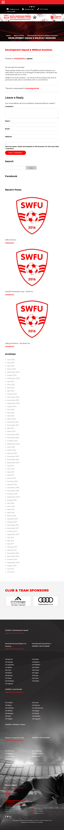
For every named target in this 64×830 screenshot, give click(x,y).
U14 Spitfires (36, 756)
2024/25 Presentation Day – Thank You (19, 292)
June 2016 (10, 572)
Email (7, 129)
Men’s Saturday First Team (14, 778)
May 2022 (10, 413)
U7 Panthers (36, 664)
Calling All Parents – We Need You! (17, 343)
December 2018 (13, 488)
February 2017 (12, 547)
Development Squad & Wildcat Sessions (42, 35)
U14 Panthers (9, 708)
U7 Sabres (8, 667)
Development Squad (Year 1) (41, 643)
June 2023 (11, 385)
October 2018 (12, 494)
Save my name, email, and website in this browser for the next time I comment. (32, 148)
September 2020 (13, 444)
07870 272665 (11, 11)
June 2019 (11, 469)
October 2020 (12, 441)
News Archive (19, 35)
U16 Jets (8, 716)
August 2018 (11, 500)
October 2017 (12, 531)
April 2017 (10, 544)
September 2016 (13, 562)
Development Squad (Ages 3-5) (15, 643)
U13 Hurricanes (37, 753)
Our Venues (35, 805)
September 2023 (13, 378)
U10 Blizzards (9, 751)
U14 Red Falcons (37, 708)
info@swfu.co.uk (13, 9)
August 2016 (11, 566)
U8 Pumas (35, 670)
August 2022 (11, 406)
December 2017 (13, 525)
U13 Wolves (36, 705)
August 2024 (12, 375)
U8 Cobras (35, 667)
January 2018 (12, 522)
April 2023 (10, 391)
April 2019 (10, 475)
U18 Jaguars (36, 719)
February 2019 (12, 481)
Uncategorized (32, 88)
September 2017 (13, 534)
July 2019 (10, 466)
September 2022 (13, 403)
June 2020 (11, 447)
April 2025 (10, 366)
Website (8, 137)
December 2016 (13, 553)
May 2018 (10, 509)
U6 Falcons (9, 659)
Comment (9, 106)
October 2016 (12, 559)
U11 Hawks (35, 681)
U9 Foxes (35, 675)
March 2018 (11, 516)
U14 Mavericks (10, 756)
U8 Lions (8, 670)
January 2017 (12, 550)
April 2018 (10, 513)
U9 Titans (8, 678)
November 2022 (13, 400)
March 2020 (11, 450)
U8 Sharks (8, 673)
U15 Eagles (35, 710)
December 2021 (13, 422)
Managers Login (28, 9)
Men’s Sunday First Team (40, 778)
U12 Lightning (36, 751)
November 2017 (13, 528)
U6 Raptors (36, 662)
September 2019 (13, 463)
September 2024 (13, 372)
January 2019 (12, 484)
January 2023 (12, 394)
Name (8, 121)
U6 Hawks (35, 659)
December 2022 (13, 397)
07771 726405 (42, 9)
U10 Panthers (9, 681)
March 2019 (11, 478)
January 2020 (12, 453)
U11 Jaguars (9, 683)
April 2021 (10, 428)
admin (30, 59)
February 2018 (12, 519)
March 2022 (11, 419)
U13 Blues (8, 705)
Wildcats (8, 646)
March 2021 (11, 431)
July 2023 (10, 381)
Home (8, 35)
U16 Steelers (36, 716)
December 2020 (13, 435)
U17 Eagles (8, 719)
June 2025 (11, 360)
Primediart (39, 822)
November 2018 (13, 491)
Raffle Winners (10, 240)
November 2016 (13, 556)
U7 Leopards (9, 664)
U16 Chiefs (35, 713)
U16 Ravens (9, 759)
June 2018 (11, 506)
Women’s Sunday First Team (14, 738)
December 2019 (13, 456)
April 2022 (10, 416)
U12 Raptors (9, 753)
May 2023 (10, 388)
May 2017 (10, 541)
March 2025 (11, 369)
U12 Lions (35, 702)
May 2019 (10, 472)
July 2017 (10, 538)
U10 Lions (35, 678)
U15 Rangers (9, 713)
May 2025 (10, 363)
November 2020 (13, 438)
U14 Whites (9, 710)
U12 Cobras (9, 702)
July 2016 (10, 569)
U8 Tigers (35, 673)
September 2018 (13, 497)
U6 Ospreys (9, 662)
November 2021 (13, 425)
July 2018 (10, 503)
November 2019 (13, 459)
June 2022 (11, 410)
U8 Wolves (8, 675)
